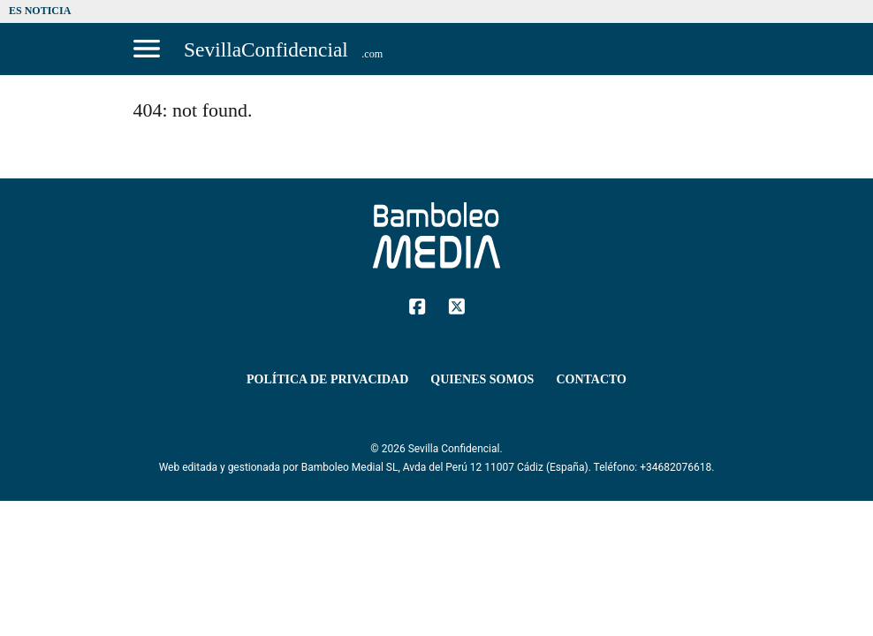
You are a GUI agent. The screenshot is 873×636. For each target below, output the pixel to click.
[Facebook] (417, 305)
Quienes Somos (482, 379)
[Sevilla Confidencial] (284, 49)
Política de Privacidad (327, 379)
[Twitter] (456, 305)
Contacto (591, 379)
